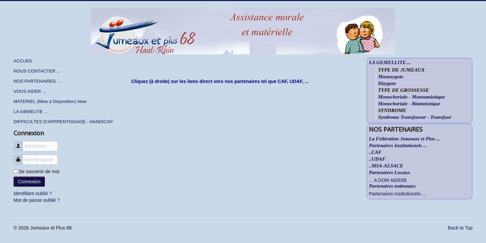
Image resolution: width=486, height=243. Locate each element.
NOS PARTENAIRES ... (37, 81)
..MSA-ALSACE (386, 165)
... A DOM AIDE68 (387, 180)
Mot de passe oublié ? (37, 200)
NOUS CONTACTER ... (37, 71)
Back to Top (460, 228)
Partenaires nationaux (392, 186)
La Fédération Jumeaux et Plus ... (404, 138)
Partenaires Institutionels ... (398, 145)
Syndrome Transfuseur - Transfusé (414, 117)
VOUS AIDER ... (30, 91)
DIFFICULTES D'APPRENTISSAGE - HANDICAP (63, 121)
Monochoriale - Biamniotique (409, 103)
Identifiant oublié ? (33, 193)
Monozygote (390, 76)
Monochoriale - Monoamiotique (411, 97)
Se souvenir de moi (39, 171)
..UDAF (377, 159)
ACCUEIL (23, 60)
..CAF (375, 152)
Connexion (29, 181)
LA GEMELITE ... (31, 111)
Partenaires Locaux (389, 172)
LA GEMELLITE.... (390, 62)
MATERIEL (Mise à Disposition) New (50, 101)
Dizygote (387, 83)
